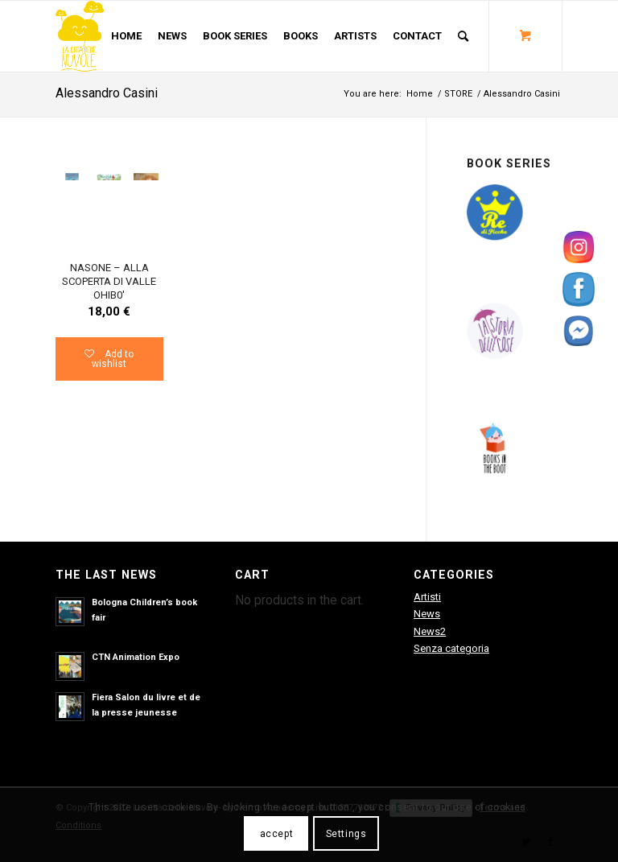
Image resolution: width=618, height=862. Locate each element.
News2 (430, 631)
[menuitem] (126, 36)
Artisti (427, 597)
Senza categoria (451, 648)
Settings (346, 833)
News (427, 614)
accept (277, 833)
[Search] (463, 36)
